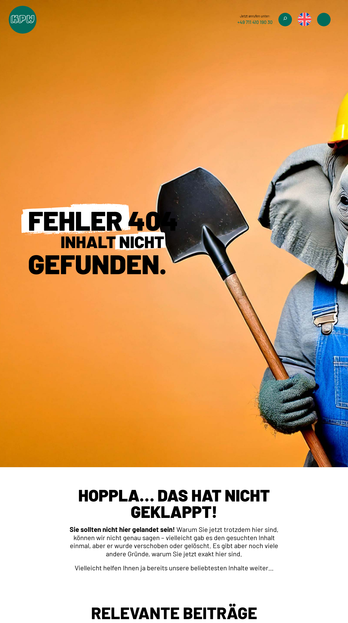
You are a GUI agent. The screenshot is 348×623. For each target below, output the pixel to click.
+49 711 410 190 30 (255, 22)
